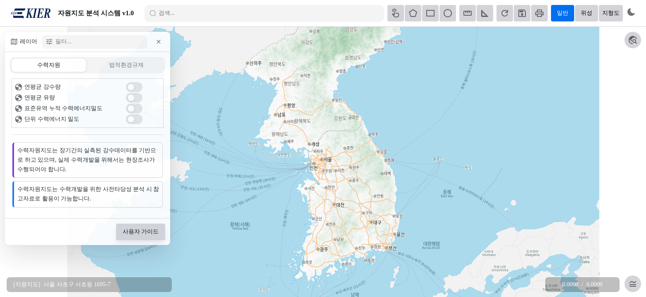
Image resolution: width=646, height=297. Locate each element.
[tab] (49, 65)
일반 (562, 13)
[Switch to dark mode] (631, 11)
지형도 (611, 13)
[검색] (267, 13)
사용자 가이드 (141, 232)
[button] (158, 41)
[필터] (98, 42)
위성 (586, 13)
